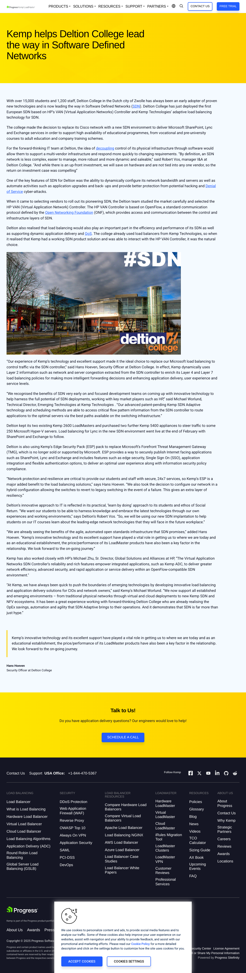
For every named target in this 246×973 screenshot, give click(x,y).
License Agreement (226, 948)
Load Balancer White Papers (122, 870)
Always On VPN (73, 835)
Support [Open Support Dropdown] (133, 6)
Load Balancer (19, 802)
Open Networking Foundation (69, 212)
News (194, 824)
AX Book (196, 857)
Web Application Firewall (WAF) (73, 810)
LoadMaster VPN (165, 859)
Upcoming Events (197, 866)
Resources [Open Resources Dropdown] (109, 6)
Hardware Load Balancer (27, 817)
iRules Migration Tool (168, 837)
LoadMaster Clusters (165, 848)
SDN (136, 106)
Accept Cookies (82, 961)
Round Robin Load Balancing (22, 855)
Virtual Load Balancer (24, 824)
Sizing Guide (199, 850)
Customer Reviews (163, 870)
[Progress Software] (22, 910)
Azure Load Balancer (122, 850)
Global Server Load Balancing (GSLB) (22, 866)
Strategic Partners (224, 829)
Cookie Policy (140, 944)
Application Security (76, 843)
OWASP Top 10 (72, 828)
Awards (223, 854)
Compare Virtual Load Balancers (123, 818)
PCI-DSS (67, 857)
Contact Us (200, 6)
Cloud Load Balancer (24, 831)
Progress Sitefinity (227, 957)
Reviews (224, 846)
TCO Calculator (197, 840)
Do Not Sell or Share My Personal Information (208, 953)
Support (35, 773)
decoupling (105, 148)
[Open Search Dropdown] (181, 6)
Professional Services (165, 881)
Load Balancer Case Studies (121, 859)
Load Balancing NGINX (124, 835)
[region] (123, 937)
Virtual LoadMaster (165, 814)
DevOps (66, 865)
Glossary (196, 809)
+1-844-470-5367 (82, 773)
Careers (224, 839)
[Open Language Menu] (174, 6)
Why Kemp (226, 820)
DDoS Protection (73, 802)
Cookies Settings (129, 961)
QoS (88, 234)
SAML (65, 850)
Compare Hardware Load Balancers (126, 807)
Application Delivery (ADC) (28, 846)
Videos (195, 831)
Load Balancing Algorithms (28, 839)
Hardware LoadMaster (165, 803)
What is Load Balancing (26, 809)
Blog (193, 817)
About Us (15, 930)
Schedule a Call (123, 737)
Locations (225, 861)
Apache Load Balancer (123, 828)
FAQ (193, 876)
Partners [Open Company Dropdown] (156, 6)
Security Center (200, 948)
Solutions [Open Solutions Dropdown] (83, 6)
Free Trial (228, 6)
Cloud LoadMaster (165, 825)
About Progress (224, 803)
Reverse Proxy (72, 820)
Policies (195, 802)
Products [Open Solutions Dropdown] (58, 6)
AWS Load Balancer (121, 842)
